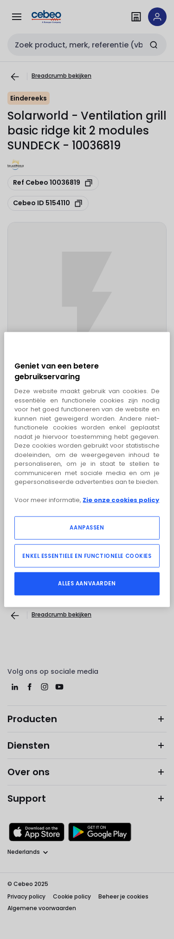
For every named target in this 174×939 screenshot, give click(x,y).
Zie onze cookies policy (121, 500)
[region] (86, 469)
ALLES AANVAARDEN (87, 583)
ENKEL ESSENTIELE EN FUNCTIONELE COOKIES (86, 555)
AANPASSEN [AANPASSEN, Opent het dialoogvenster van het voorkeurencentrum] (87, 527)
